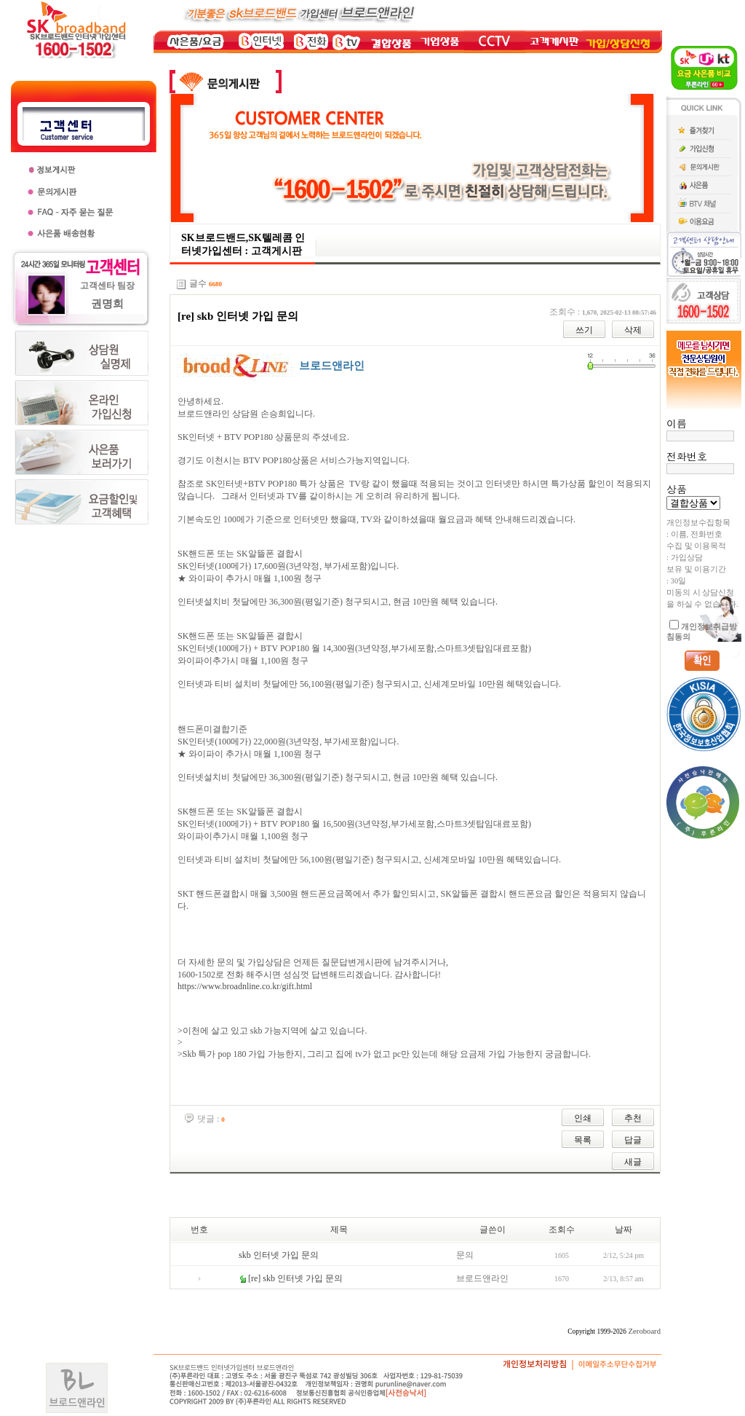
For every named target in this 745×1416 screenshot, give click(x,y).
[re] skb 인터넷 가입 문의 (295, 1278)
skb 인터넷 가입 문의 (279, 1255)
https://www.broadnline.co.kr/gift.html (245, 986)
